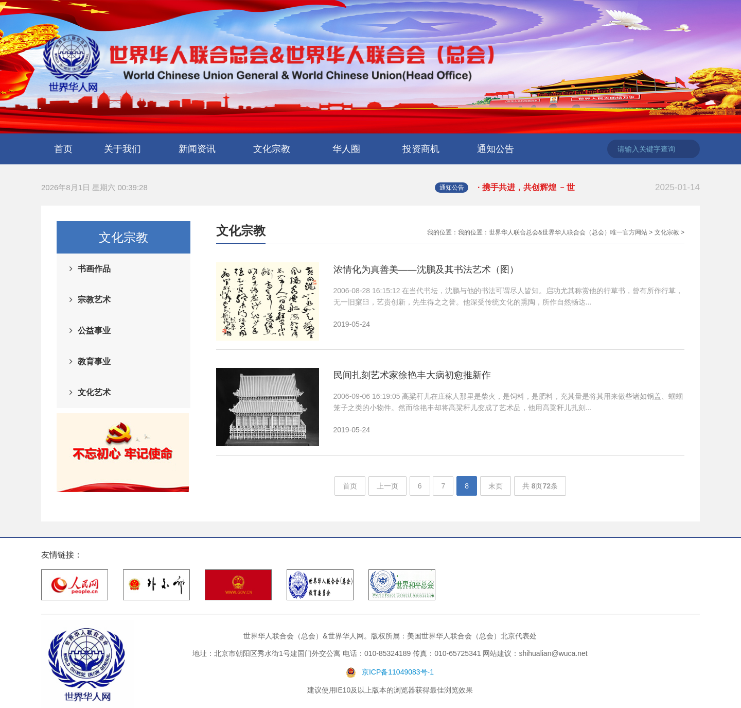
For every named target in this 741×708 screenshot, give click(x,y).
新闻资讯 (197, 149)
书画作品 (94, 268)
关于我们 (122, 149)
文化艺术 (94, 392)
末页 (495, 486)
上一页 (387, 486)
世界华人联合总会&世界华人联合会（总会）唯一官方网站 (568, 232)
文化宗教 (271, 149)
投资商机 (420, 149)
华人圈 (346, 149)
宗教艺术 (94, 299)
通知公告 (495, 149)
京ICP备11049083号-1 (398, 672)
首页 (63, 149)
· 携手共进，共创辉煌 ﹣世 (589, 187)
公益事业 (94, 330)
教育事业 (94, 361)
